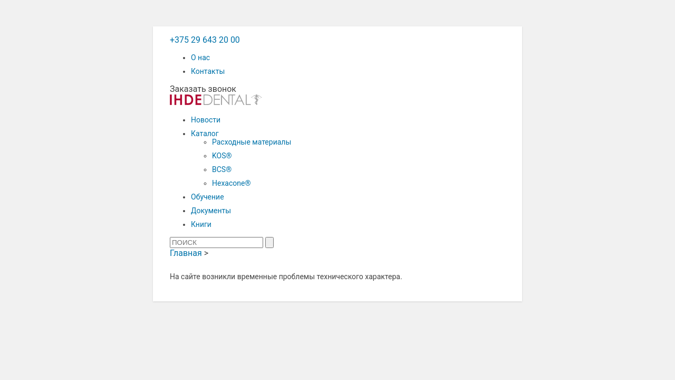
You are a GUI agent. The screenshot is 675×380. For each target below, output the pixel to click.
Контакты (208, 71)
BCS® (222, 169)
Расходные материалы (251, 142)
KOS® (222, 155)
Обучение (207, 197)
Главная (186, 253)
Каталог (205, 133)
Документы (211, 210)
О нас (200, 57)
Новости (205, 120)
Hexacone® (231, 183)
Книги (201, 224)
